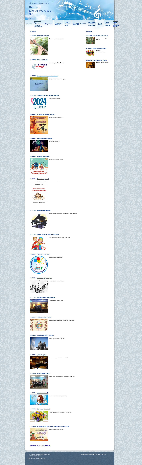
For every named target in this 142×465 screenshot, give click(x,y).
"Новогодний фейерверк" (45, 138)
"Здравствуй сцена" (43, 156)
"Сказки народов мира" (44, 278)
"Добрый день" (41, 354)
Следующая (47, 445)
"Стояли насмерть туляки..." (46, 335)
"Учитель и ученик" (43, 179)
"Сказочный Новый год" (100, 35)
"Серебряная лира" (43, 35)
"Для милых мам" (42, 393)
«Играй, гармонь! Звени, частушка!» (48, 234)
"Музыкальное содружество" (46, 114)
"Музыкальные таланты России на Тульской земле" (53, 426)
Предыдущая (33, 445)
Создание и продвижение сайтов (88, 454)
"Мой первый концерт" (100, 48)
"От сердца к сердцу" (43, 373)
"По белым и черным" (44, 210)
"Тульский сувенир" (43, 254)
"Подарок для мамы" (43, 409)
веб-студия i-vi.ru (102, 454)
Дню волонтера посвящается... (46, 297)
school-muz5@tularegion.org (38, 458)
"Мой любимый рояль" (100, 60)
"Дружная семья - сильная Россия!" (48, 95)
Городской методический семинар (47, 76)
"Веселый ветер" (42, 59)
